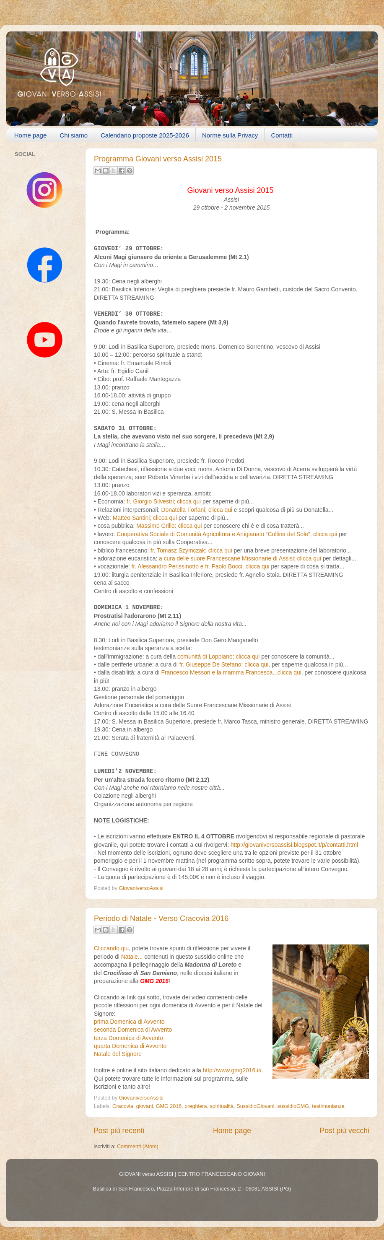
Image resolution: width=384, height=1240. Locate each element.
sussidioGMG (293, 1106)
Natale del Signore (118, 1054)
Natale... (132, 956)
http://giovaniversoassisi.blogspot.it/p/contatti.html (294, 844)
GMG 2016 (169, 1106)
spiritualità (222, 1106)
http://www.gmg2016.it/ (232, 1070)
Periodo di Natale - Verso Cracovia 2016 (161, 918)
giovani (144, 1106)
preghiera (195, 1106)
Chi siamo (74, 135)
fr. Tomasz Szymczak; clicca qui (190, 550)
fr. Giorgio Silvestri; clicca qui (164, 501)
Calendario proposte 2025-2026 (145, 135)
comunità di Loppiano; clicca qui (218, 656)
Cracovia (122, 1106)
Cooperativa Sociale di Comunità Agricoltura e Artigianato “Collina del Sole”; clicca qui (227, 534)
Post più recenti (118, 1130)
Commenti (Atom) (137, 1146)
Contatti (282, 135)
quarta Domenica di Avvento (130, 1046)
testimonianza (328, 1106)
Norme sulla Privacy (230, 135)
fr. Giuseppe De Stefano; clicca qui (224, 664)
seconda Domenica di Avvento (133, 1029)
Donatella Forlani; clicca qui (197, 509)
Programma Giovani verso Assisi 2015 (158, 159)
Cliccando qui (111, 948)
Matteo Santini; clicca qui (146, 517)
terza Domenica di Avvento (128, 1038)
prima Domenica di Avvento (129, 1021)
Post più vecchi (344, 1130)
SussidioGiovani (255, 1106)
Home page (30, 135)
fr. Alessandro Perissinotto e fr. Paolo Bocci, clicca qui (201, 566)
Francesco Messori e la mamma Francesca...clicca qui (231, 672)
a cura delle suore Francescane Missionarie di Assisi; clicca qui (240, 558)
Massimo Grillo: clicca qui (169, 525)
